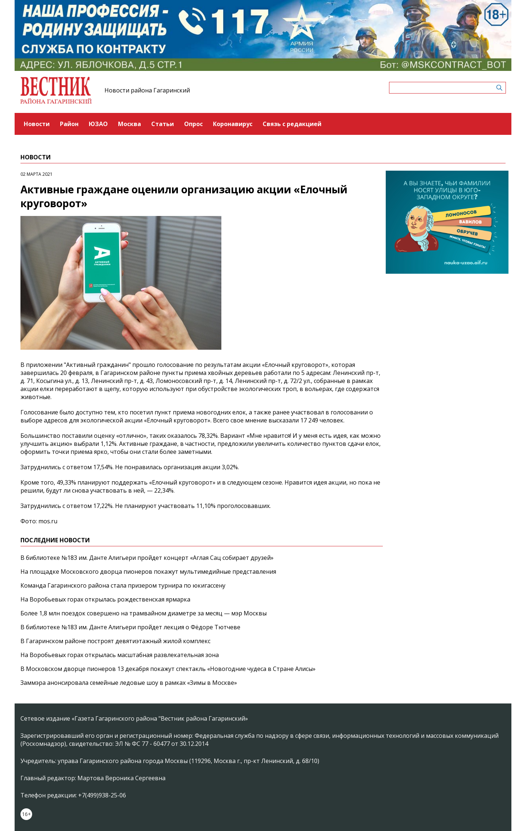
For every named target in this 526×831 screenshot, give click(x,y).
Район (69, 124)
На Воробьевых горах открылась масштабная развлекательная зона (119, 655)
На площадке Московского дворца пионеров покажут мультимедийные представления (148, 572)
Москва (129, 124)
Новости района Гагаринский (147, 90)
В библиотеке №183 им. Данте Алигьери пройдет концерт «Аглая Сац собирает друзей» (147, 558)
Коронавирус (232, 124)
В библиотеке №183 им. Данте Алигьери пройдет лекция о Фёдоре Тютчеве (130, 627)
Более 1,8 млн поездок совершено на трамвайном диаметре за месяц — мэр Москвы (143, 613)
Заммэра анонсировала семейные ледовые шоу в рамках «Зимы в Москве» (128, 683)
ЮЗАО (98, 124)
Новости (37, 124)
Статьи (162, 124)
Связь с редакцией (292, 124)
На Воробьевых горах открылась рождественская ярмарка (105, 599)
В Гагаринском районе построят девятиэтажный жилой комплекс (115, 641)
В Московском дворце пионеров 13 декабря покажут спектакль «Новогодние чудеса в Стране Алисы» (168, 669)
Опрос (193, 124)
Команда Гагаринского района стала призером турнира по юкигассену (122, 585)
